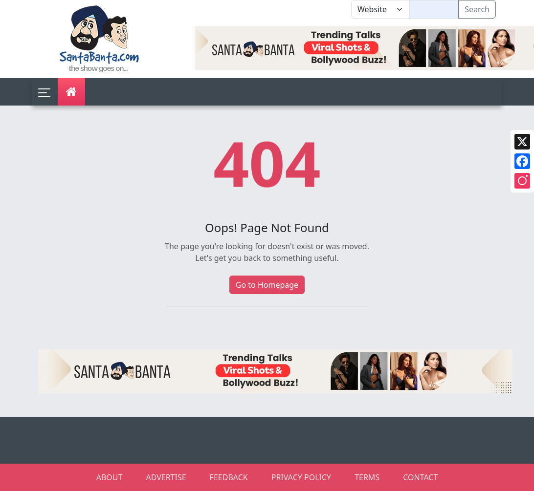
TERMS (367, 477)
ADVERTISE (166, 477)
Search (477, 9)
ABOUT (109, 477)
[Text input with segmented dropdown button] (434, 9)
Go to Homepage (267, 284)
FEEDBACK (229, 477)
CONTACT (420, 477)
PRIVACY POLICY (301, 477)
